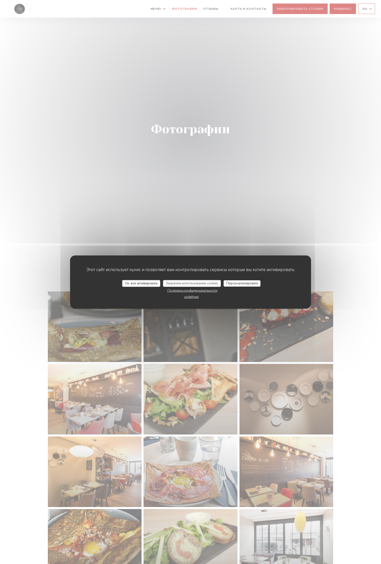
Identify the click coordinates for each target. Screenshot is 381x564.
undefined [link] (191, 297)
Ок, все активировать (141, 283)
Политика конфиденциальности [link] (192, 290)
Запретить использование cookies (192, 283)
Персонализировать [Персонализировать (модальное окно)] (242, 283)
